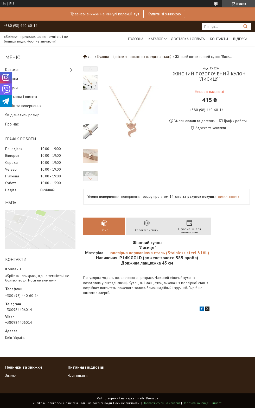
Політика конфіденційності (202, 403)
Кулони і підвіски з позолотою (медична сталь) (134, 56)
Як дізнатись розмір (22, 114)
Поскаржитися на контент (161, 403)
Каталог (156, 39)
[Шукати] (245, 26)
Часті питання (78, 375)
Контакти (219, 39)
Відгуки (240, 39)
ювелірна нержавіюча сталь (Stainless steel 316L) (159, 253)
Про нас (12, 124)
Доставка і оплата (188, 39)
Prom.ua (152, 398)
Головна (135, 39)
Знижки (11, 78)
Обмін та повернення (23, 105)
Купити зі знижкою (164, 13)
